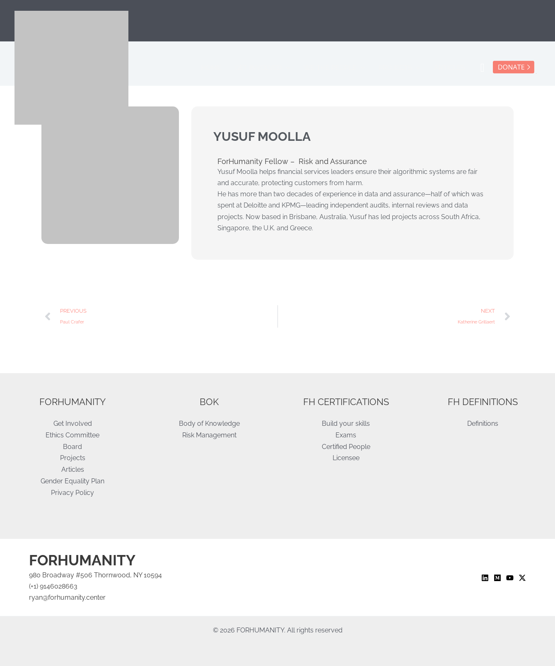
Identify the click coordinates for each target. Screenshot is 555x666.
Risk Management (209, 435)
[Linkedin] (485, 578)
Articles (452, 68)
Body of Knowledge (209, 424)
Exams (345, 435)
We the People (348, 67)
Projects (408, 67)
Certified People (346, 447)
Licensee (346, 458)
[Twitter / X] (522, 578)
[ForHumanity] (71, 67)
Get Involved (281, 67)
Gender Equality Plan (72, 481)
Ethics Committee (72, 435)
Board (72, 447)
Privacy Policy (72, 492)
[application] (305, 67)
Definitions (482, 424)
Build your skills (346, 424)
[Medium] (497, 578)
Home (236, 68)
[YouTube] (510, 578)
